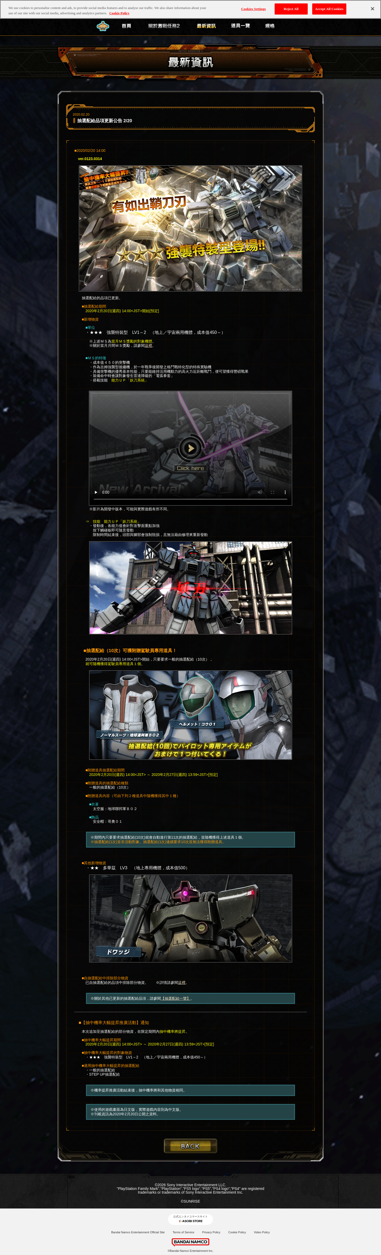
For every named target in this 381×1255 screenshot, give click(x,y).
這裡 (148, 345)
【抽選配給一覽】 (175, 998)
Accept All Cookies (329, 5)
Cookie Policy (237, 1232)
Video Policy (262, 1232)
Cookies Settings (253, 5)
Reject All (291, 5)
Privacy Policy (211, 1232)
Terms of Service (183, 1232)
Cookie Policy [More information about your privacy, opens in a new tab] (119, 10)
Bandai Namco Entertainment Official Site (138, 1232)
